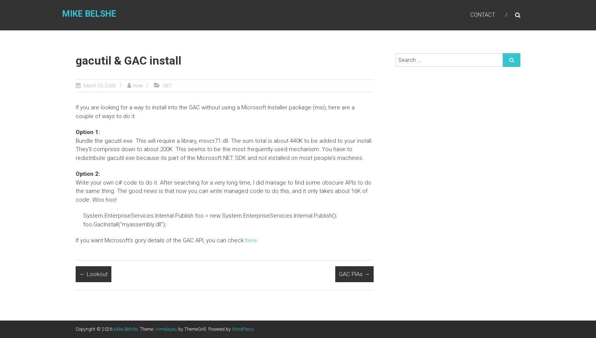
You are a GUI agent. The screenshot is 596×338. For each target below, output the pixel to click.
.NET (167, 85)
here (251, 240)
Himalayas (166, 329)
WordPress (243, 329)
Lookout (93, 274)
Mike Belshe (89, 14)
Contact (482, 14)
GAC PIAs (354, 274)
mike (138, 85)
